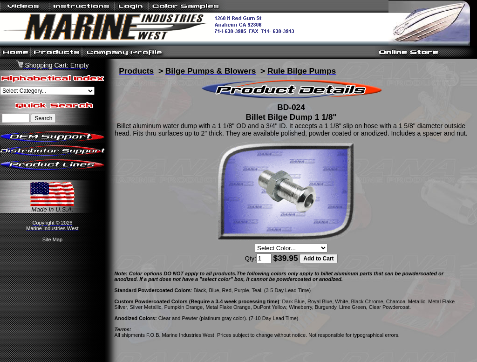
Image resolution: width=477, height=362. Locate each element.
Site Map (52, 239)
